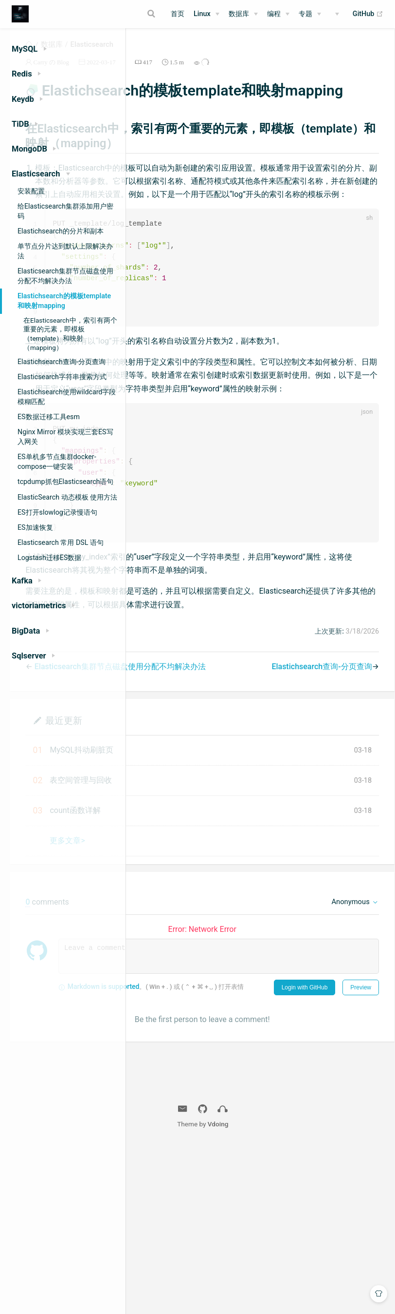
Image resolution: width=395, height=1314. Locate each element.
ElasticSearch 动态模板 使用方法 (67, 497)
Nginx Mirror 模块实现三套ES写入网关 (65, 436)
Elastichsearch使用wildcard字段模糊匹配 (67, 397)
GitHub (368, 14)
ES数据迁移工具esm (49, 417)
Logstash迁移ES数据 (49, 557)
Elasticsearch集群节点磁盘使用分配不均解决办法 (65, 276)
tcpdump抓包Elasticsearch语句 (65, 481)
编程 (274, 14)
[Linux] (206, 14)
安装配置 (31, 191)
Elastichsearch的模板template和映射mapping (64, 300)
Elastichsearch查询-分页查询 (62, 362)
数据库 (239, 14)
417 (269, 73)
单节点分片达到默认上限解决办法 (65, 251)
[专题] (310, 14)
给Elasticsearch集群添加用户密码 (65, 211)
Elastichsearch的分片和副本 (61, 231)
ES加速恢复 (35, 527)
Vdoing (282, 1291)
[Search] (153, 13)
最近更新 (185, 875)
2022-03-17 (223, 73)
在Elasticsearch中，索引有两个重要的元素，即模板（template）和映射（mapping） (70, 334)
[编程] (278, 14)
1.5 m (299, 73)
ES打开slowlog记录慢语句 (57, 512)
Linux (202, 14)
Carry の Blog (173, 73)
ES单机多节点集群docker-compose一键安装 (57, 461)
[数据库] (243, 14)
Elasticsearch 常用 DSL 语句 (61, 542)
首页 (177, 14)
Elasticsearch (214, 55)
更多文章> (189, 995)
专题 (305, 14)
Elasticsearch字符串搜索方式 (62, 377)
